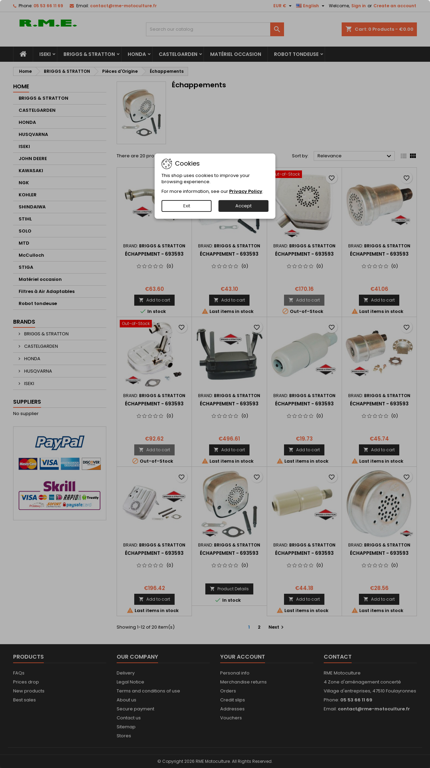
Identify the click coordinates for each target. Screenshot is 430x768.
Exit (186, 206)
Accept (243, 206)
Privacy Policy (245, 191)
